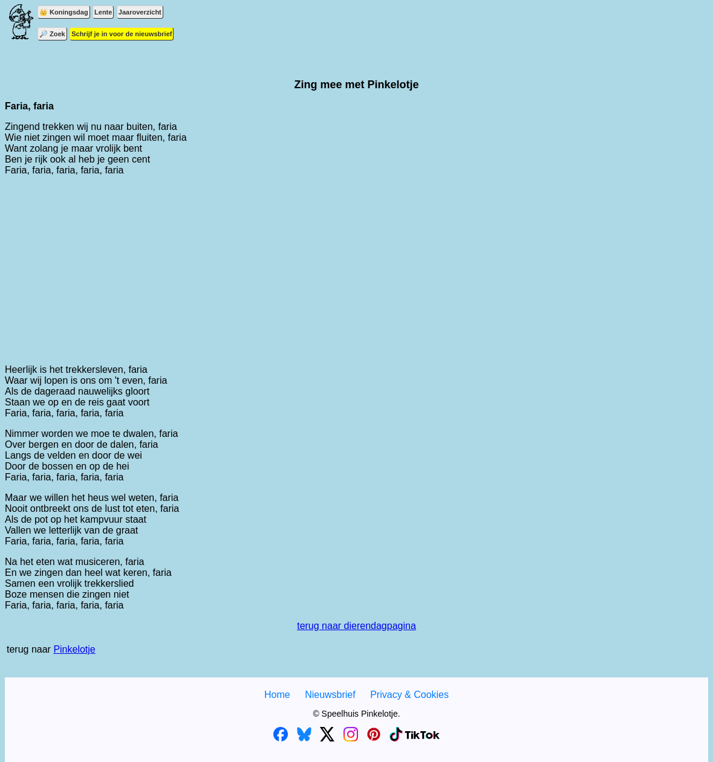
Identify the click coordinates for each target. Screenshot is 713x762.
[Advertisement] (356, 270)
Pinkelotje (74, 649)
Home (277, 694)
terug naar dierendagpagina (356, 626)
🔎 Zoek (52, 33)
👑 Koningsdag (63, 12)
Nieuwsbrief (330, 694)
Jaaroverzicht (140, 12)
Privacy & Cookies (409, 694)
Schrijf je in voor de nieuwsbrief (121, 33)
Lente (103, 12)
